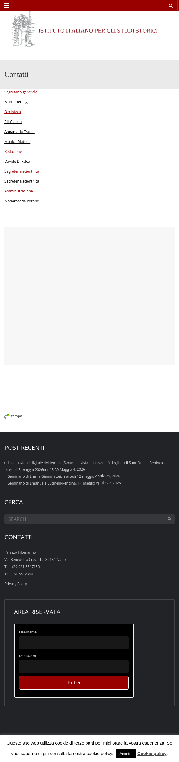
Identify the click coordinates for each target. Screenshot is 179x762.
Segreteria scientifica (21, 181)
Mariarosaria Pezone (21, 201)
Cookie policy (152, 753)
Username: (28, 632)
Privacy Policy (15, 583)
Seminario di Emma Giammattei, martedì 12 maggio (51, 476)
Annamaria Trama (19, 131)
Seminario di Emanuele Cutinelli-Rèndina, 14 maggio (51, 483)
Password (27, 656)
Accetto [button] (125, 753)
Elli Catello (13, 121)
